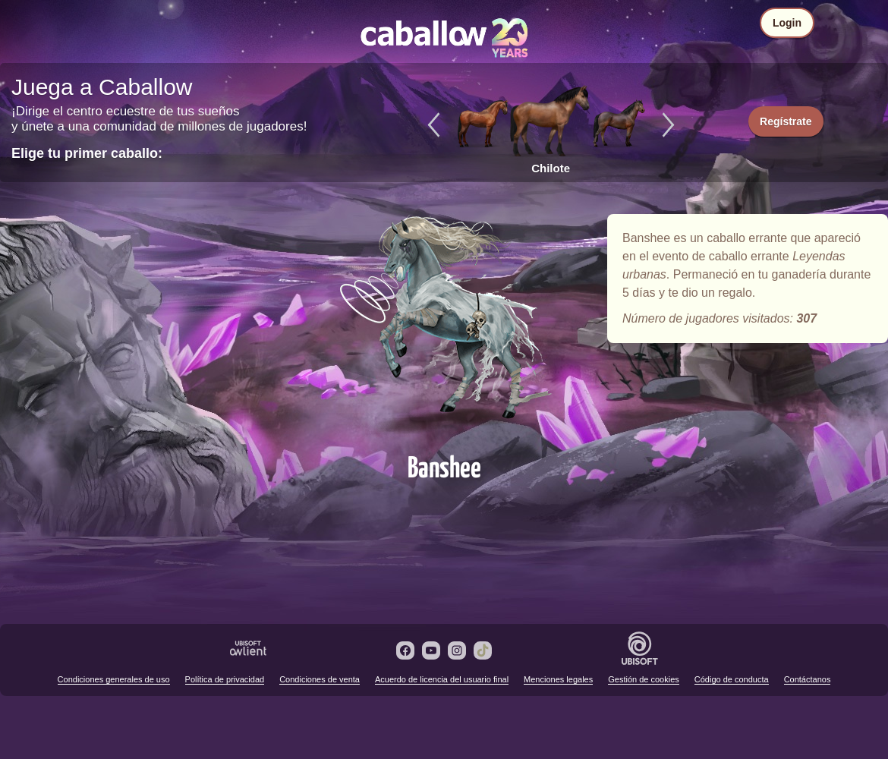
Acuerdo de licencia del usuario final (442, 679)
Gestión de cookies (643, 679)
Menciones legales (558, 679)
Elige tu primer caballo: (86, 153)
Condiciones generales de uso (114, 679)
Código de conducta (731, 679)
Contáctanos (807, 679)
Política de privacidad (225, 679)
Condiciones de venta (319, 679)
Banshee (444, 328)
